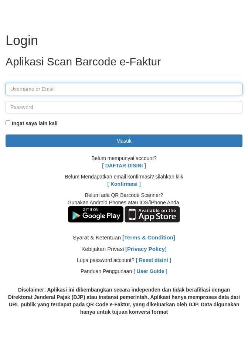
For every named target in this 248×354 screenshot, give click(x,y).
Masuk (124, 141)
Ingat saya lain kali (32, 123)
